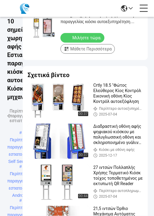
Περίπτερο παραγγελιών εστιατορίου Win (19, 208)
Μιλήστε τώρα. (83, 37)
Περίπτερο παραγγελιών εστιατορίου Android (19, 174)
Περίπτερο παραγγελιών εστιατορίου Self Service (19, 140)
